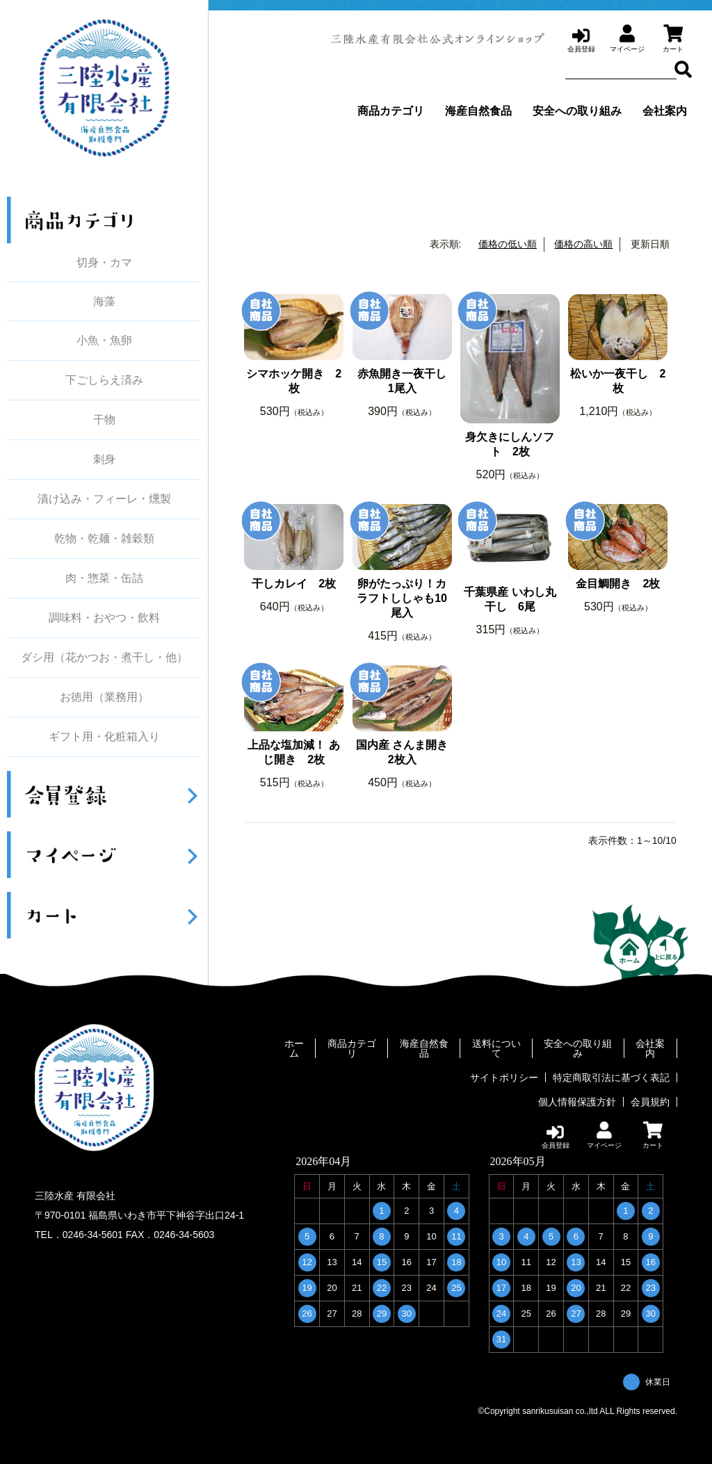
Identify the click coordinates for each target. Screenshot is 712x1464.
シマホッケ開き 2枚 (293, 381)
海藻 (104, 301)
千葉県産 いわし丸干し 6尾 (510, 599)
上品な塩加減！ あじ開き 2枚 (293, 752)
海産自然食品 (478, 111)
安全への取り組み (577, 111)
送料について (496, 1048)
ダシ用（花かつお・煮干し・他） (104, 657)
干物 (104, 419)
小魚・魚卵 (104, 340)
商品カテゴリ (390, 111)
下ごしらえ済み (104, 380)
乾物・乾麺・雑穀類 (104, 538)
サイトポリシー (504, 1077)
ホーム (294, 1048)
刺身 (104, 459)
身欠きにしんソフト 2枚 (509, 444)
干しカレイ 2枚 (294, 583)
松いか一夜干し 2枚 (617, 381)
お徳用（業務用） (104, 697)
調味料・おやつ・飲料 (104, 618)
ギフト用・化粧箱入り (104, 736)
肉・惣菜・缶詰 (104, 578)
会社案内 (664, 111)
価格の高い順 (583, 244)
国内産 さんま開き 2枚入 (402, 752)
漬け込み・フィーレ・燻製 (104, 499)
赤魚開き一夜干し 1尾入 (404, 381)
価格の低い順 (507, 244)
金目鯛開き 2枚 (618, 583)
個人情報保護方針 (577, 1102)
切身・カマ (104, 262)
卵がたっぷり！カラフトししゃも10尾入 (402, 598)
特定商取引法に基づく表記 (611, 1077)
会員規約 (650, 1102)
